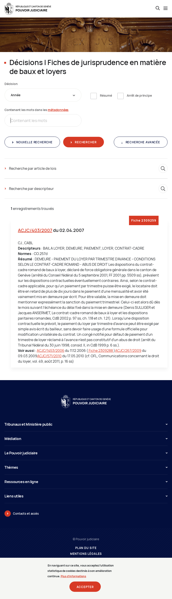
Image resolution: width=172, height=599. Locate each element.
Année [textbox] (15, 95)
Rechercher (85, 142)
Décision (10, 84)
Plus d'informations (73, 577)
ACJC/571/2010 (49, 355)
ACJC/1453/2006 (50, 350)
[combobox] (43, 95)
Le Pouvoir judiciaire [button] (86, 453)
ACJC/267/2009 (128, 350)
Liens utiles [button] (86, 496)
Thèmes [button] (86, 467)
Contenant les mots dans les (36, 110)
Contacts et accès (26, 514)
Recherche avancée (142, 142)
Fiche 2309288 (101, 350)
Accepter (85, 587)
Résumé (106, 95)
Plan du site (86, 548)
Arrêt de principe (139, 95)
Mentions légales (86, 554)
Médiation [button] (86, 438)
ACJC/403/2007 (35, 230)
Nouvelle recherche (34, 142)
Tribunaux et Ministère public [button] (86, 424)
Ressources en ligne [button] (86, 481)
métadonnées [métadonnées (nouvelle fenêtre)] (58, 110)
